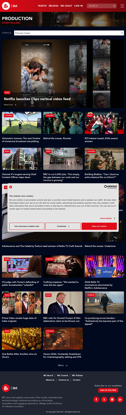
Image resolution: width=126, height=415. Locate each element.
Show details (106, 218)
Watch (42, 6)
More (61, 365)
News (7, 92)
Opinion (91, 295)
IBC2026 (54, 6)
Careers (76, 380)
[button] (122, 5)
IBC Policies (77, 375)
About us (50, 380)
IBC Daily (66, 6)
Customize (63, 226)
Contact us (64, 380)
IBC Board (48, 375)
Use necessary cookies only (26, 226)
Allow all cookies (99, 226)
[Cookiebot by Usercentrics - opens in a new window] (106, 187)
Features (8, 115)
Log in (78, 6)
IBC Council (62, 375)
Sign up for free (108, 390)
